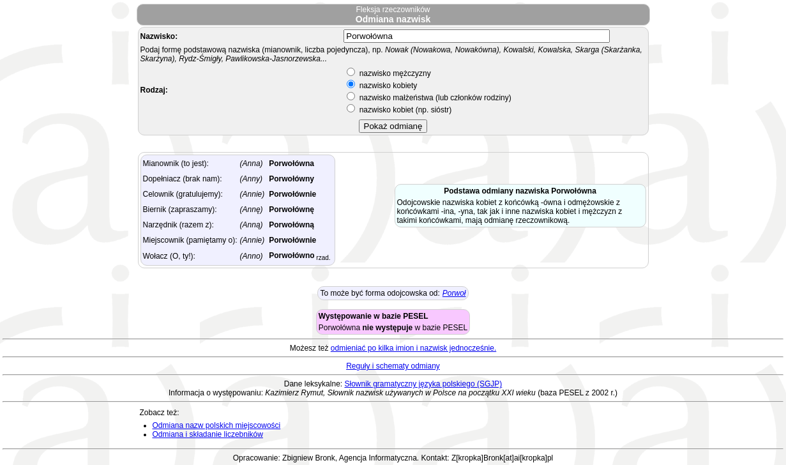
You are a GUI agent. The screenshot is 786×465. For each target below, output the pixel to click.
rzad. (323, 257)
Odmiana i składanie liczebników (208, 434)
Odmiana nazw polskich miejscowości (217, 425)
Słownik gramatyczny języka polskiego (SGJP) (423, 383)
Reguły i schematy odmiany (393, 366)
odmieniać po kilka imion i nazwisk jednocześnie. (413, 348)
